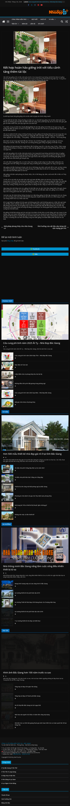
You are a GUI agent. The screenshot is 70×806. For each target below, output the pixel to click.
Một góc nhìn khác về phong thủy (25, 402)
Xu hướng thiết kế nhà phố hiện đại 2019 (27, 576)
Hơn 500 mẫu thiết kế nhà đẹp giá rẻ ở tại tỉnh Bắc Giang (32, 453)
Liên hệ (32, 24)
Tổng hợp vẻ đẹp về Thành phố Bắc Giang (27, 663)
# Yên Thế (14, 735)
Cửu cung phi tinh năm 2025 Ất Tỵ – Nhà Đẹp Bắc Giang (45, 2)
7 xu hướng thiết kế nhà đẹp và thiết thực (27, 604)
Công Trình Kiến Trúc (19, 19)
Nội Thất (35, 19)
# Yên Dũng (5, 746)
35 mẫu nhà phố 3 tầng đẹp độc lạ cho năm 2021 (30, 468)
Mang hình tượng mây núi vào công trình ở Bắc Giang (31, 567)
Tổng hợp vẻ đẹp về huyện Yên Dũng (26, 653)
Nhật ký (43, 19)
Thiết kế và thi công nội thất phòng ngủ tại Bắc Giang (31, 486)
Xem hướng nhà (6, 766)
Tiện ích (14, 24)
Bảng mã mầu (5, 769)
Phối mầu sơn (5, 773)
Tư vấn (51, 19)
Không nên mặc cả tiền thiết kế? (24, 514)
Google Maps (32, 718)
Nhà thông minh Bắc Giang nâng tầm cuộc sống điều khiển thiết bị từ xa (33, 551)
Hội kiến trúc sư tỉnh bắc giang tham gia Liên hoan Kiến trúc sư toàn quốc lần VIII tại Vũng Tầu (41, 691)
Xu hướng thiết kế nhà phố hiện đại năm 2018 (29, 595)
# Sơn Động (12, 750)
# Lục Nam (12, 746)
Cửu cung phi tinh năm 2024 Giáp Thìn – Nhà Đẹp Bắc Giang (33, 355)
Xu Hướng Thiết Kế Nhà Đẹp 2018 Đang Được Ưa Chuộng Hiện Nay (35, 585)
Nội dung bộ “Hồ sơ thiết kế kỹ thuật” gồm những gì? (31, 505)
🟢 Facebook (35, 249)
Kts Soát (41, 24)
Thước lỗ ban (5, 762)
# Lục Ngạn (4, 750)
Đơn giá (24, 24)
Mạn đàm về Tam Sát (21, 365)
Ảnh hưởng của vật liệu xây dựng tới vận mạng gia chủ (53, 227)
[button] (28, 19)
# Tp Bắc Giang (6, 735)
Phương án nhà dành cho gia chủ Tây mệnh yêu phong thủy (33, 496)
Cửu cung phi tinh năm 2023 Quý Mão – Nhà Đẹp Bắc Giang (33, 393)
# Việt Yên (12, 742)
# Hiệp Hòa (4, 742)
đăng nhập (10, 241)
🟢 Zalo (35, 254)
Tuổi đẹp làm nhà (6, 777)
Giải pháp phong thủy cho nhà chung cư (16, 227)
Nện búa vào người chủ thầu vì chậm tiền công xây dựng (32, 681)
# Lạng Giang (12, 738)
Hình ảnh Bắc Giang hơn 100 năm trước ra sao (27, 639)
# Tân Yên (4, 738)
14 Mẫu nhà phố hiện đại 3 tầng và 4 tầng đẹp (29, 477)
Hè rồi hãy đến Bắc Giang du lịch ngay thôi (28, 672)
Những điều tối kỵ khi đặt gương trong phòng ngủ (30, 383)
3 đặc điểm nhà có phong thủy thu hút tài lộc (28, 374)
